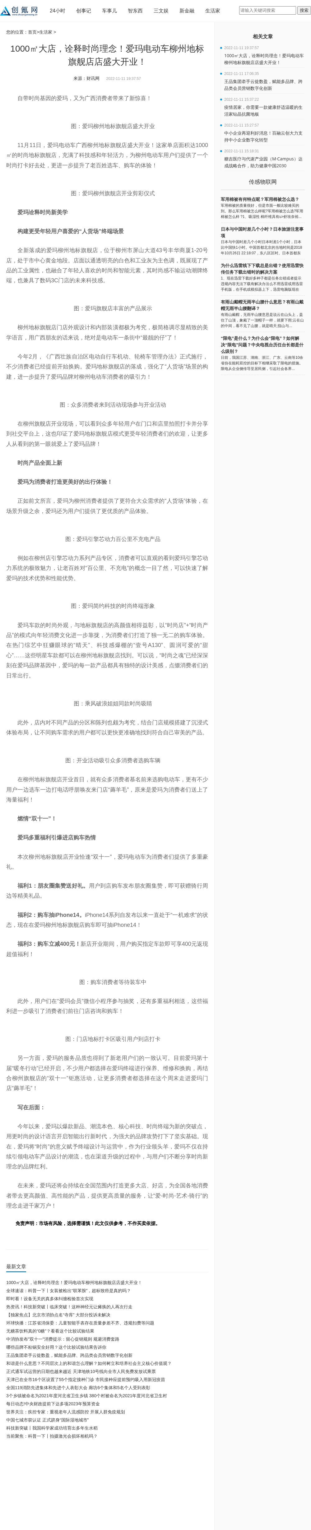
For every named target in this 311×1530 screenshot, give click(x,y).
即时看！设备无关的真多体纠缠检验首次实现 (49, 1298)
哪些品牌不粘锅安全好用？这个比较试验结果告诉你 (56, 1347)
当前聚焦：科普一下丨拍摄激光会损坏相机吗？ (52, 1436)
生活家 (212, 10)
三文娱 (161, 10)
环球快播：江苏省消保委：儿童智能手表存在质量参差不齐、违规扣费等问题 (80, 1322)
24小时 (57, 10)
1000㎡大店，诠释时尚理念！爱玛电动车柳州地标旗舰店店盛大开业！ (74, 1282)
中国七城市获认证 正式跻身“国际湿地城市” (47, 1419)
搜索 (304, 10)
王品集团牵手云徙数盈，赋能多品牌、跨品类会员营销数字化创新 (69, 1355)
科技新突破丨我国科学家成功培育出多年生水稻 (52, 1428)
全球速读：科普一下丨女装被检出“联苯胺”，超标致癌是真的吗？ (68, 1290)
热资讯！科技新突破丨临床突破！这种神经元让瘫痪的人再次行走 (69, 1306)
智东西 (135, 10)
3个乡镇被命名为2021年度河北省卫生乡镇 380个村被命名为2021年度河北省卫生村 (86, 1395)
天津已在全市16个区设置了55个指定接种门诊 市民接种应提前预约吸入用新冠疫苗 (85, 1379)
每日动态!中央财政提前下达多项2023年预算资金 (53, 1403)
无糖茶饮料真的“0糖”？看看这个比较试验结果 (50, 1331)
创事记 (83, 10)
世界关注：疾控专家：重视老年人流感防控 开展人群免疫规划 (65, 1411)
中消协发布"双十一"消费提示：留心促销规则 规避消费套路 (62, 1339)
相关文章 (263, 36)
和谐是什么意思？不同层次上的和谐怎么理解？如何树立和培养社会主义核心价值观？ (89, 1363)
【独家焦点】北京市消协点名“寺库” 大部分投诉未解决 (58, 1314)
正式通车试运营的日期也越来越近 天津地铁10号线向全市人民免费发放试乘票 (81, 1371)
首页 (32, 32)
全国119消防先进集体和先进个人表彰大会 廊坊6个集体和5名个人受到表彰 (78, 1387)
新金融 (186, 10)
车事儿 (109, 10)
